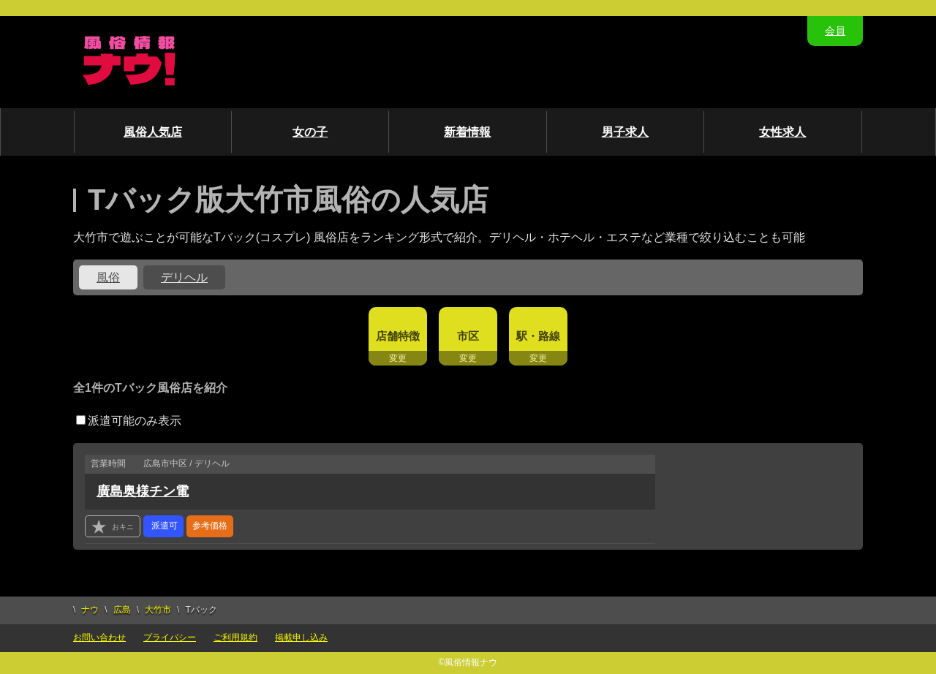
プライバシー (169, 637)
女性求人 (782, 132)
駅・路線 (538, 336)
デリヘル (184, 277)
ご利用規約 (235, 637)
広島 (122, 610)
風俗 (108, 277)
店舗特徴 (398, 336)
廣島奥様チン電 (143, 491)
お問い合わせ (99, 637)
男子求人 (625, 132)
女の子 (310, 132)
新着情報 (467, 132)
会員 (835, 31)
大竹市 (158, 610)
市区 (468, 336)
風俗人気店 (153, 132)
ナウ (90, 610)
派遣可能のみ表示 (128, 420)
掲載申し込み (301, 637)
